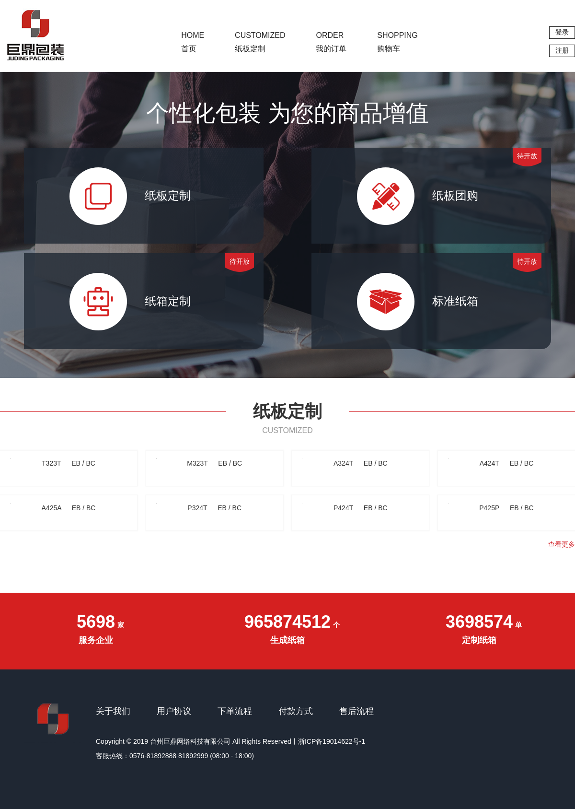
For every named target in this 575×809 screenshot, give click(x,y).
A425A (69, 508)
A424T (507, 463)
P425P (506, 508)
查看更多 (561, 544)
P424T (361, 508)
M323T (214, 463)
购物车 (397, 42)
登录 (562, 32)
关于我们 (113, 711)
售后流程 (356, 711)
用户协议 (174, 711)
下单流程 (235, 711)
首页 (192, 42)
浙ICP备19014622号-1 (331, 741)
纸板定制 (260, 42)
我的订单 (331, 42)
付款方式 (295, 711)
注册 (562, 50)
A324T (361, 463)
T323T (68, 463)
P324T (214, 508)
